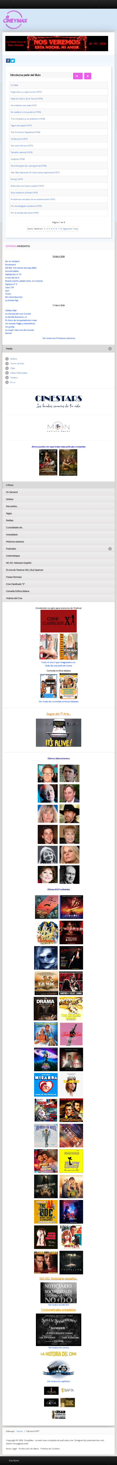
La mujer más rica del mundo (19, 330)
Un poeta (9, 326)
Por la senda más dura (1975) (24, 212)
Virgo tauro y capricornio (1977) (26, 92)
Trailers (14, 377)
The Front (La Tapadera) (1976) (25, 132)
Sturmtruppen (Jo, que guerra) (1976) (28, 165)
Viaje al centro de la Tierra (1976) (27, 98)
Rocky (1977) (17, 179)
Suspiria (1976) (17, 159)
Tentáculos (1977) (19, 138)
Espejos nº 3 (11, 284)
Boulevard (10, 264)
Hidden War (11, 310)
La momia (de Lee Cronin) (18, 313)
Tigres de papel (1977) (21, 125)
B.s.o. (13, 382)
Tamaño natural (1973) (21, 152)
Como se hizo (17, 363)
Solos (8, 293)
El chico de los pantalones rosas (21, 320)
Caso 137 (9, 287)
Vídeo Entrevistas (18, 372)
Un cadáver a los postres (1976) (26, 112)
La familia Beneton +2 (16, 317)
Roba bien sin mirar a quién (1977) (27, 185)
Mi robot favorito (13, 297)
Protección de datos (29, 1448)
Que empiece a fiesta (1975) (24, 192)
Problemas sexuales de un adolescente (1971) (33, 199)
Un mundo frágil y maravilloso (20, 323)
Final (75, 228)
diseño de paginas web (17, 1443)
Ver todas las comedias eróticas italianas (58, 701)
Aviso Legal (11, 1448)
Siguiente (67, 228)
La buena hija (11, 300)
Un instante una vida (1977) (23, 105)
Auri (7, 290)
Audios (13, 358)
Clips (12, 368)
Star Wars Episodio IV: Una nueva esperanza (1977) (35, 172)
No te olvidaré (12, 261)
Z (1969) (14, 85)
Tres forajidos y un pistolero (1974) (28, 118)
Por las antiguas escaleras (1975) (26, 206)
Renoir (8, 333)
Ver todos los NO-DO (58, 1304)
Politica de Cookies (50, 1448)
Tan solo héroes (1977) (22, 145)
